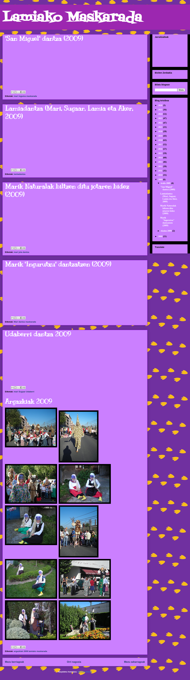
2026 (160, 105)
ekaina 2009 (166, 231)
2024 (160, 114)
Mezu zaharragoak (134, 662)
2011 (160, 171)
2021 (160, 127)
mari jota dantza (21, 252)
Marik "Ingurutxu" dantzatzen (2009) (58, 264)
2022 (160, 123)
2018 (160, 140)
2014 (160, 157)
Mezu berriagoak (14, 662)
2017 (160, 144)
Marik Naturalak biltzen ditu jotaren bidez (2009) (168, 210)
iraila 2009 (166, 183)
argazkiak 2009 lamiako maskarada (30, 651)
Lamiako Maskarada (72, 18)
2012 (160, 166)
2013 (160, 162)
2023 (160, 118)
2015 (160, 153)
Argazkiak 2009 (28, 401)
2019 (160, 136)
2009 (160, 179)
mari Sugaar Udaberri (24, 391)
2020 (160, 131)
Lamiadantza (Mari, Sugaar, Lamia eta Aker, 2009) (168, 198)
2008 (160, 236)
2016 (160, 149)
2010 (160, 175)
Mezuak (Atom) (85, 672)
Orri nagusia (74, 662)
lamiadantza (19, 174)
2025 (160, 110)
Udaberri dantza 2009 (38, 334)
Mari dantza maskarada (25, 322)
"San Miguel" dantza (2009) (44, 39)
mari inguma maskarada (25, 96)
